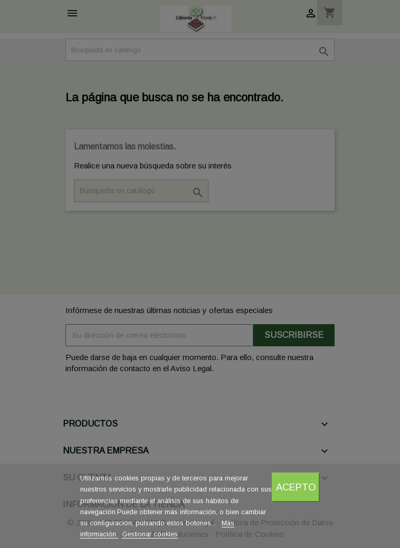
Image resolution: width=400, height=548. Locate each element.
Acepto (296, 487)
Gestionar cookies (150, 534)
